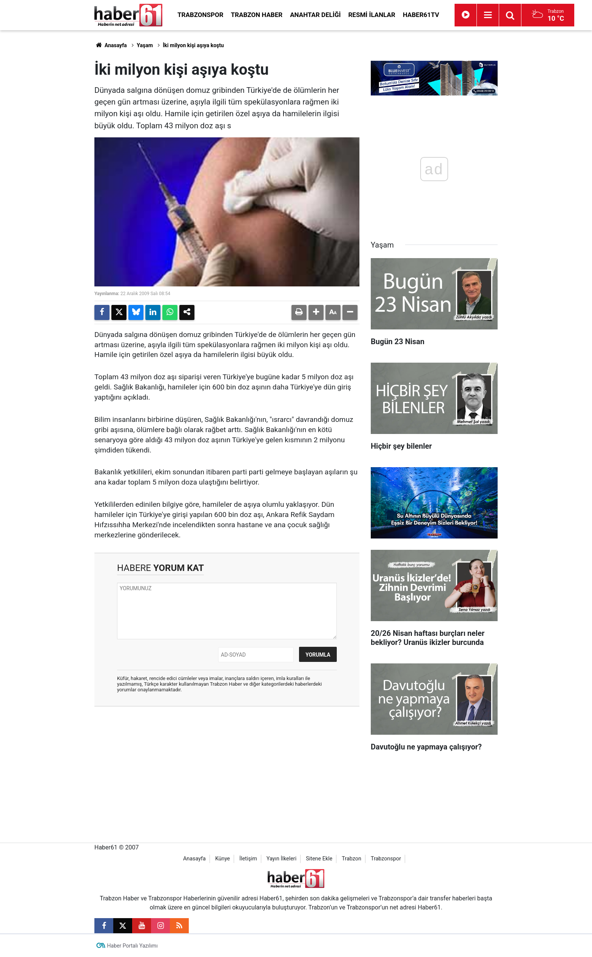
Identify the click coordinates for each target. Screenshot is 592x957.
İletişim (248, 858)
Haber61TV (421, 14)
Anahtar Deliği (315, 14)
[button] (316, 312)
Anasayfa (110, 45)
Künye (222, 858)
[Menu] (488, 15)
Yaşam (145, 45)
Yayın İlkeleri (281, 858)
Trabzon (351, 858)
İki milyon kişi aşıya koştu (193, 45)
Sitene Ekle (319, 858)
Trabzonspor (200, 14)
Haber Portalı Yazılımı (132, 946)
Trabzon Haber (257, 14)
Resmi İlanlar (371, 14)
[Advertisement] (51, 143)
